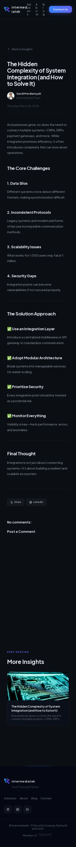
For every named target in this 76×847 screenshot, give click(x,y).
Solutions (29, 9)
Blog (44, 9)
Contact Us (60, 9)
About (37, 9)
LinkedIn (36, 502)
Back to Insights (20, 49)
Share (15, 502)
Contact (46, 798)
